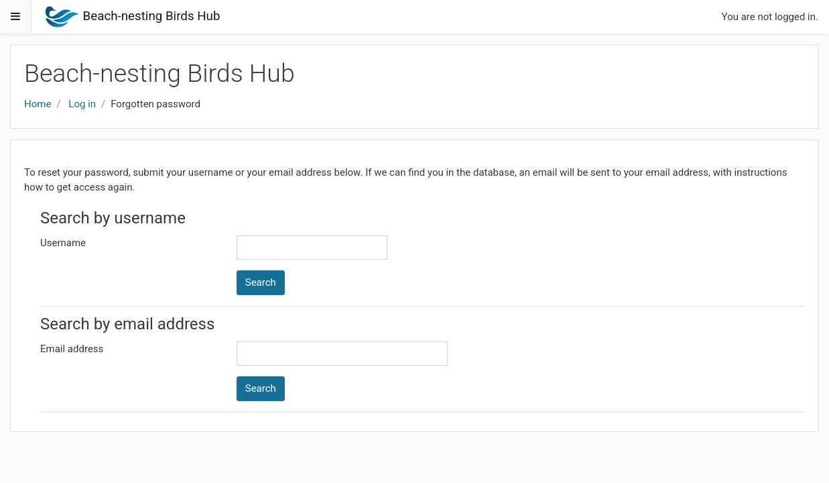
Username (63, 243)
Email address (71, 349)
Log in (82, 104)
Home (37, 104)
